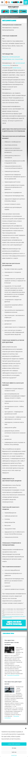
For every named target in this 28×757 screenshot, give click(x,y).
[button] (26, 728)
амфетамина (17, 68)
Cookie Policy (14, 755)
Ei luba (14, 748)
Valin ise (14, 752)
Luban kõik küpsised (14, 744)
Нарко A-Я (7, 17)
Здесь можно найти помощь (14, 623)
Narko (2, 17)
